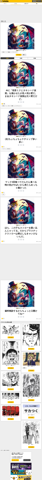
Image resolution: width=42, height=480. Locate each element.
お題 (4, 450)
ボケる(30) (11, 389)
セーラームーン (18, 105)
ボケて (2, 450)
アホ (3, 194)
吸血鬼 (9, 52)
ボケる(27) (11, 402)
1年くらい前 (38, 104)
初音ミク (4, 52)
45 (3, 104)
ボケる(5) (18, 54)
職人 (37, 3)
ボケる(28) (31, 400)
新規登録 (34, 1)
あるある (8, 148)
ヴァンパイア (14, 52)
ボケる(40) (31, 348)
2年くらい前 (38, 192)
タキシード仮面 (10, 105)
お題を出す (26, 3)
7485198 (7, 450)
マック (3, 148)
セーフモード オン (15, 460)
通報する (24, 54)
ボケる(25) (31, 417)
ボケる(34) (31, 370)
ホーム (5, 3)
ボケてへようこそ (27, 460)
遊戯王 (24, 367)
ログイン (39, 1)
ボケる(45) (11, 337)
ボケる (15, 3)
